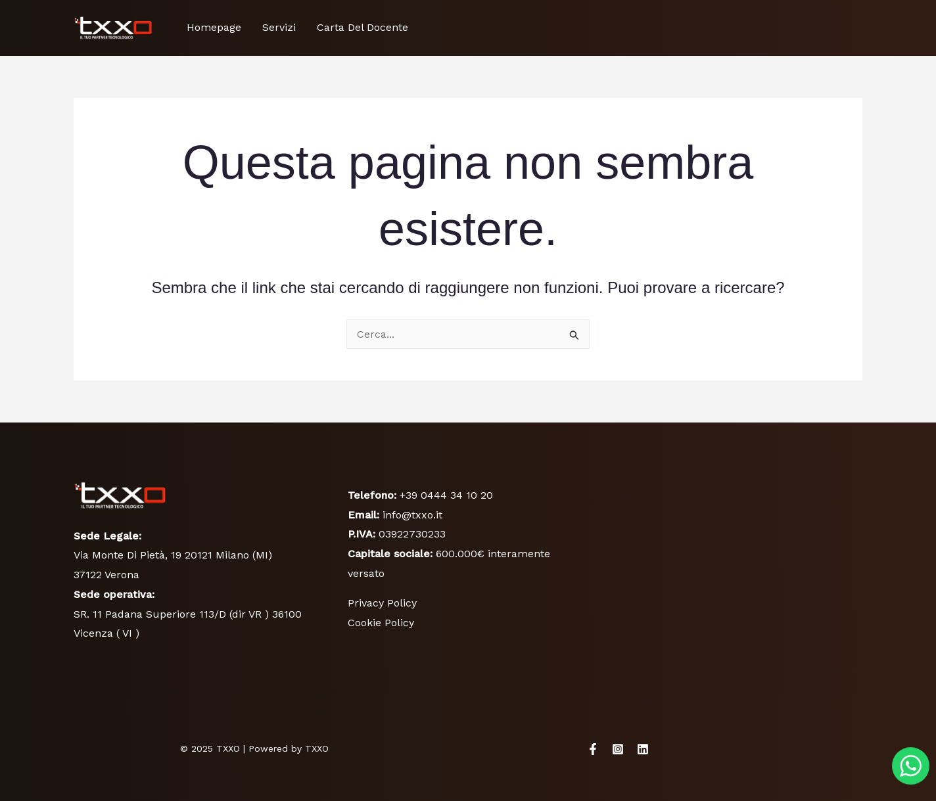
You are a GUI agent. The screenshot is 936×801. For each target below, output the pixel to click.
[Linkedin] (643, 749)
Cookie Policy (381, 622)
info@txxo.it (412, 515)
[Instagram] (618, 749)
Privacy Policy (382, 603)
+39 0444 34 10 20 (446, 495)
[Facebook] (593, 749)
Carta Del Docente (362, 27)
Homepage (214, 27)
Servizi (279, 27)
